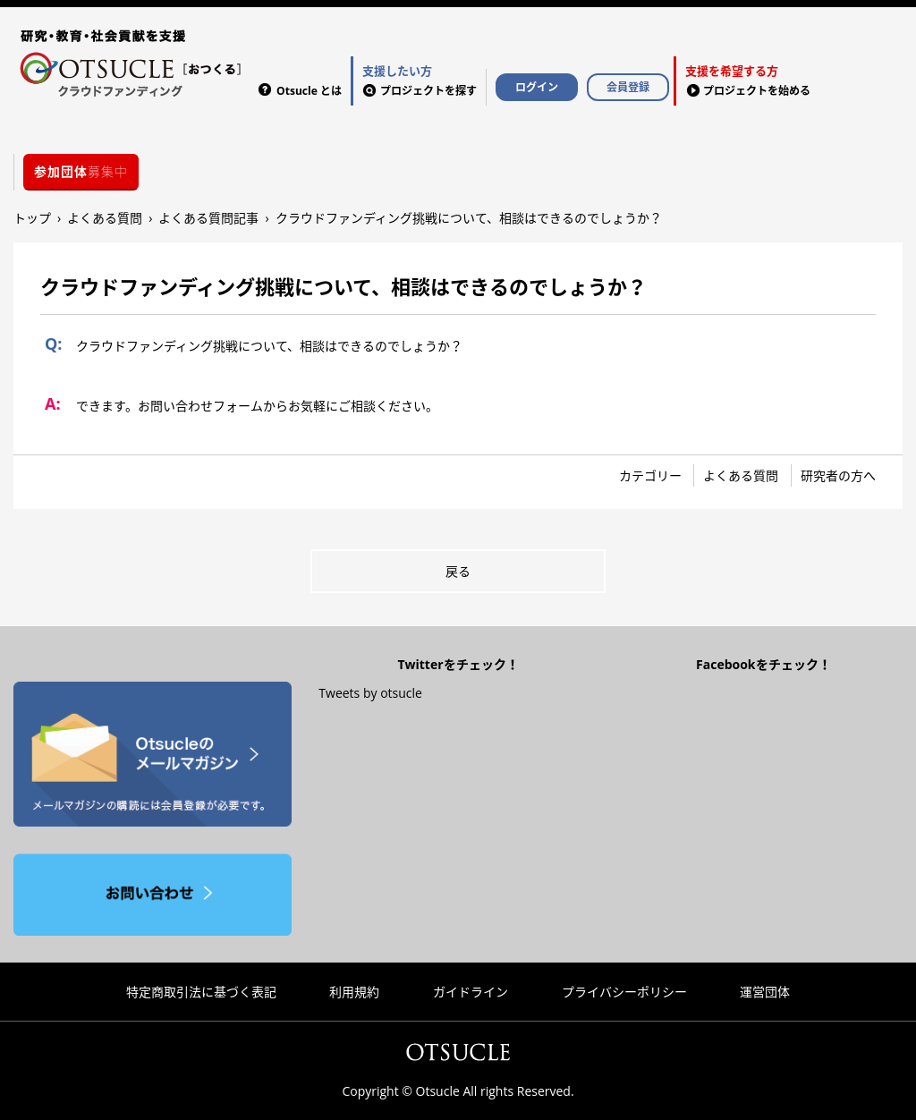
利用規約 (354, 991)
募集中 (81, 171)
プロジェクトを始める (747, 79)
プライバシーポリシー (624, 991)
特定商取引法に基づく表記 (201, 991)
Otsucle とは (309, 90)
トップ (32, 217)
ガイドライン (470, 991)
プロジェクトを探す (419, 79)
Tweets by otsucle (370, 692)
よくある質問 (104, 217)
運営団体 (765, 991)
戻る (458, 571)
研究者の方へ (838, 475)
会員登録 (627, 87)
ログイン (536, 87)
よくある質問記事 (208, 217)
